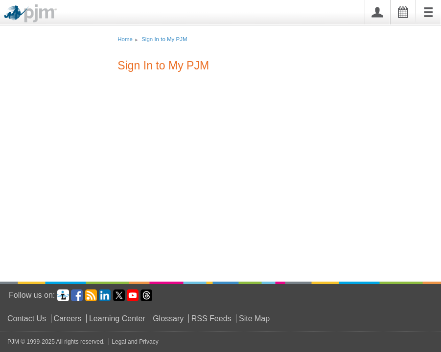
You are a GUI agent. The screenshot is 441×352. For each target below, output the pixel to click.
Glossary (168, 318)
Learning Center (117, 318)
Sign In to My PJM (164, 39)
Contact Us (26, 318)
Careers (68, 318)
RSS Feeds (211, 318)
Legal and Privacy (135, 341)
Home (125, 39)
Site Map (254, 318)
